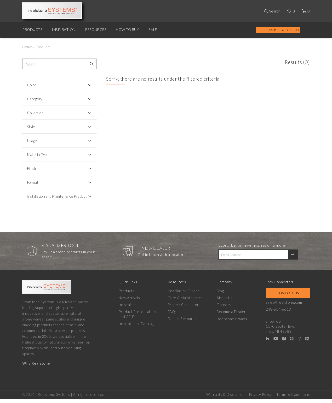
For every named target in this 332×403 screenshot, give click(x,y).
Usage (32, 140)
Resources (96, 29)
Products (32, 29)
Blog (220, 295)
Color (31, 85)
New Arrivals (129, 302)
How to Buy (127, 29)
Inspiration (63, 29)
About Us (224, 302)
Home (27, 47)
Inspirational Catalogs (137, 328)
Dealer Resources (183, 323)
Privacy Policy (260, 398)
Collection (35, 113)
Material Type (38, 154)
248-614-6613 (278, 313)
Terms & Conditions (293, 398)
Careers (224, 309)
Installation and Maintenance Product (50, 198)
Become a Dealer (231, 316)
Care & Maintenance (185, 302)
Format (32, 182)
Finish (31, 168)
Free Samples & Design (278, 30)
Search (274, 11)
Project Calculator (183, 309)
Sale (153, 29)
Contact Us (287, 297)
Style (31, 126)
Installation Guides (184, 295)
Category (34, 99)
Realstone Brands (232, 323)
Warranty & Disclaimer (225, 398)
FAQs (172, 316)
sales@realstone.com (284, 306)
